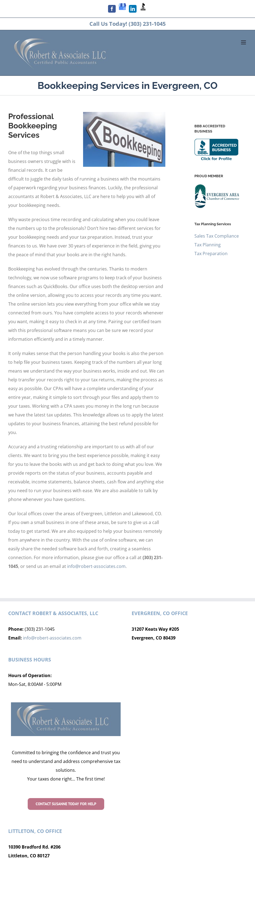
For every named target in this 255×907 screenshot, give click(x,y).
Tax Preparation (211, 253)
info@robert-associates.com (96, 566)
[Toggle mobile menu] (244, 42)
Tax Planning (207, 245)
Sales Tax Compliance (216, 236)
